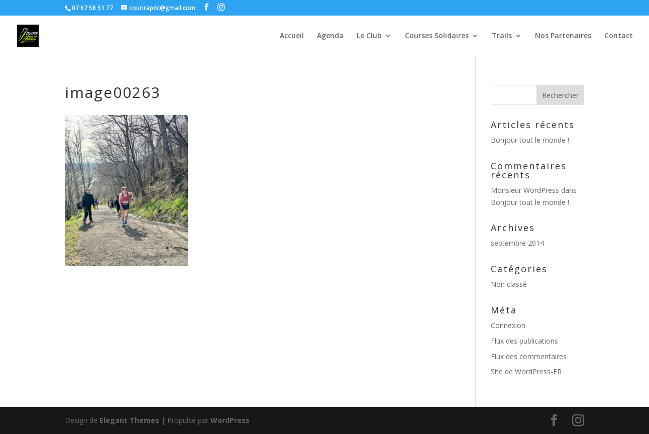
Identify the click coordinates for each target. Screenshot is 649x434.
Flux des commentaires (529, 356)
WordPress (230, 420)
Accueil (292, 36)
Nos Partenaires (563, 36)
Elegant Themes (129, 420)
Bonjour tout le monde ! (530, 140)
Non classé (509, 284)
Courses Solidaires (437, 36)
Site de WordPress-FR (526, 371)
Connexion (508, 325)
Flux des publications (524, 341)
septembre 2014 (517, 243)
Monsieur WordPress (525, 190)
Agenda (330, 36)
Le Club (369, 36)
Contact (618, 36)
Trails (502, 36)
